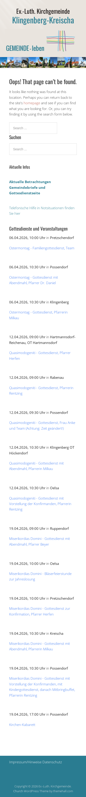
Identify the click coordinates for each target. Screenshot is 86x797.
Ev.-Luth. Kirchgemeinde (43, 11)
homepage (32, 103)
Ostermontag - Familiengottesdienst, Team (41, 248)
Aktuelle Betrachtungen (30, 181)
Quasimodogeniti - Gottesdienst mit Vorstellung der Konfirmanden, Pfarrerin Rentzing (40, 504)
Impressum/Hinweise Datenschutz (35, 762)
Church (18, 791)
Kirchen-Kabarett (22, 724)
